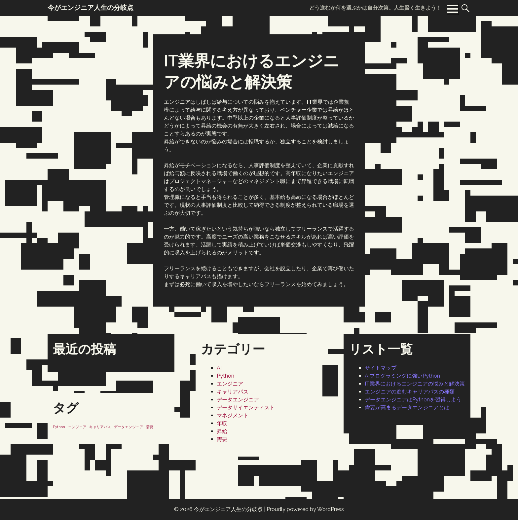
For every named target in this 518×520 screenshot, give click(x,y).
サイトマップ (380, 368)
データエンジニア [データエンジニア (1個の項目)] (128, 427)
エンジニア (230, 384)
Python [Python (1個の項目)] (59, 427)
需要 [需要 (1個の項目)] (149, 427)
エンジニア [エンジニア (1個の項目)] (77, 427)
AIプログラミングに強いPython (402, 376)
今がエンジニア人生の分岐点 (228, 509)
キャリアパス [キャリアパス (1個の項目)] (100, 427)
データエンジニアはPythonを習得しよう (413, 399)
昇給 (222, 431)
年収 (222, 423)
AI (219, 368)
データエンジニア (238, 399)
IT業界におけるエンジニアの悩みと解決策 (415, 384)
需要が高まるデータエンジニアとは (407, 407)
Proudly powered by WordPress (305, 509)
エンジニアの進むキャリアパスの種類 (410, 392)
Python (225, 376)
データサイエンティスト (246, 407)
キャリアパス (232, 392)
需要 (222, 439)
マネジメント (232, 415)
